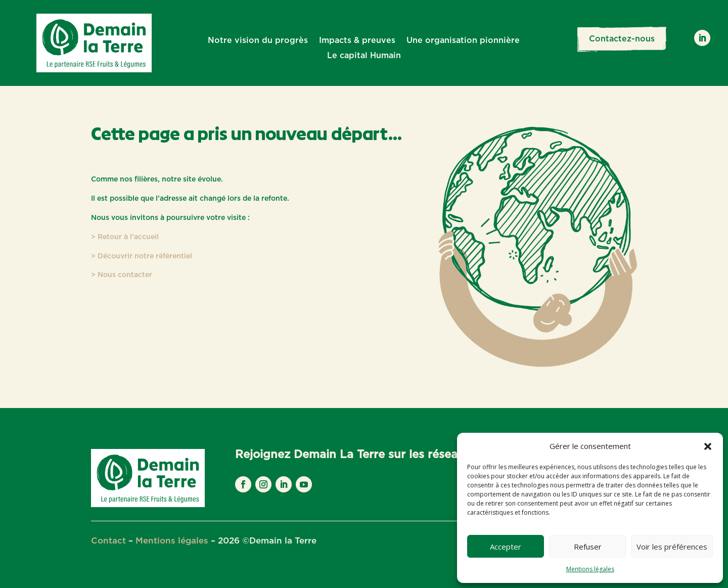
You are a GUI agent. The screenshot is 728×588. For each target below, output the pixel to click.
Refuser (588, 546)
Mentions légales (590, 569)
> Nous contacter (121, 275)
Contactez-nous (622, 39)
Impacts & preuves (357, 40)
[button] (708, 446)
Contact (108, 540)
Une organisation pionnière (463, 40)
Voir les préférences (671, 546)
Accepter (505, 546)
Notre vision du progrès (258, 40)
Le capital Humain (364, 56)
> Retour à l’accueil (125, 237)
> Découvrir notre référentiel (141, 256)
